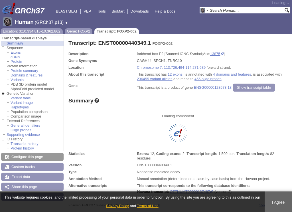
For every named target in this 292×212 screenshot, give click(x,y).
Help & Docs (165, 11)
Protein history (22, 148)
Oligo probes (21, 130)
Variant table (21, 98)
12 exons (175, 74)
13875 (215, 54)
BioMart (118, 11)
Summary (15, 43)
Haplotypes (20, 107)
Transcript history (24, 144)
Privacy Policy (117, 206)
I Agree (278, 202)
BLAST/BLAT (67, 11)
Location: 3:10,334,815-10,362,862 (31, 31)
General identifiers (25, 125)
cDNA (15, 57)
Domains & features (26, 75)
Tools (101, 11)
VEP (87, 11)
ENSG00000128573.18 (213, 87)
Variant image (22, 102)
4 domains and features (232, 74)
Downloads (140, 11)
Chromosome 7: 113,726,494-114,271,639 (171, 67)
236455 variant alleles (155, 79)
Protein (16, 61)
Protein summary (24, 70)
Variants (17, 80)
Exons (16, 52)
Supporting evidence (23, 134)
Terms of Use (147, 206)
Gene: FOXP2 (78, 31)
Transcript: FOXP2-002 (116, 31)
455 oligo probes (208, 79)
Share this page (24, 187)
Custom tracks (23, 167)
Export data (20, 177)
